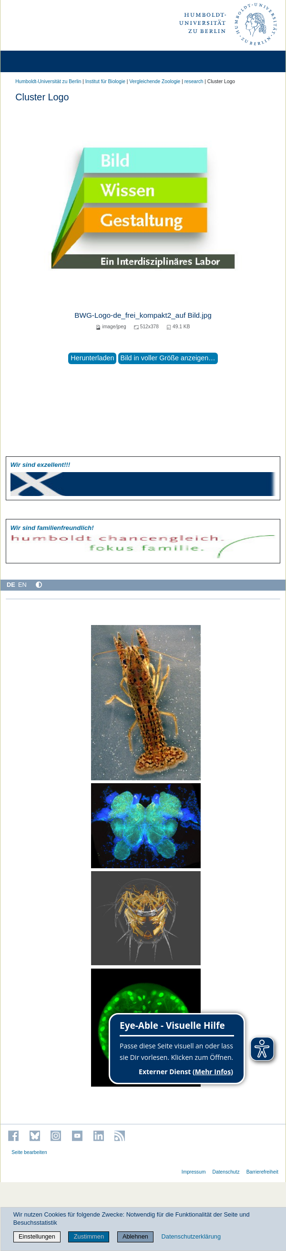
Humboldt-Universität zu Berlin (48, 81)
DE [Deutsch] (11, 584)
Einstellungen (37, 1236)
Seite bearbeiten (29, 1152)
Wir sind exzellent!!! (40, 464)
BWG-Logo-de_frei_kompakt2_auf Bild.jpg (143, 315)
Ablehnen (135, 1236)
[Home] (34, 61)
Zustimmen (89, 1236)
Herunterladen (92, 358)
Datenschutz (226, 1172)
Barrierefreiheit (262, 1172)
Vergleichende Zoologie (154, 81)
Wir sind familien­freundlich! (52, 527)
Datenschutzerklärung (191, 1236)
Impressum (194, 1172)
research (194, 81)
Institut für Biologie (105, 81)
